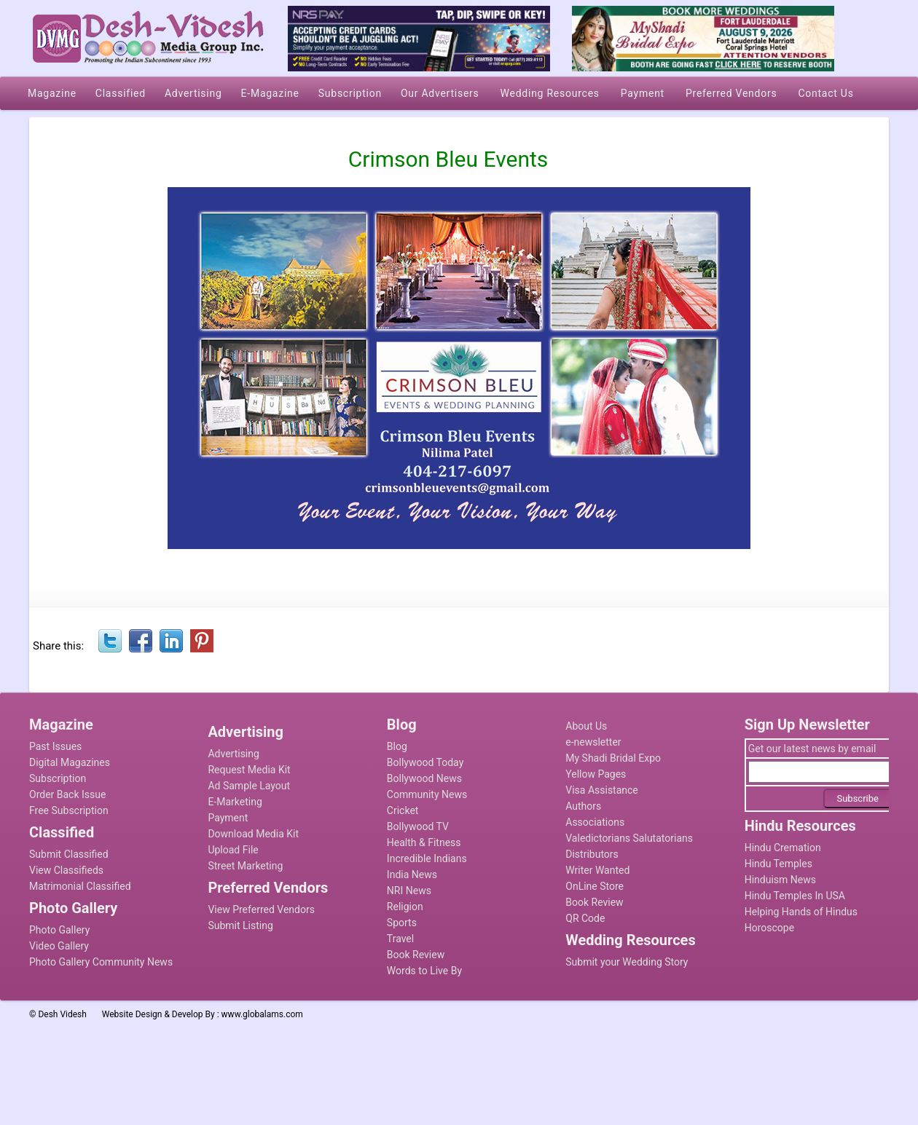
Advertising (233, 753)
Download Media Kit (253, 834)
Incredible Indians (427, 858)
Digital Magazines (69, 762)
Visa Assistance (601, 790)
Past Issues (55, 746)
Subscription (57, 778)
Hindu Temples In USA (795, 895)
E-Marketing (235, 802)
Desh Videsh (62, 1014)
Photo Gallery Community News (101, 962)
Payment (228, 818)
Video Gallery (59, 946)
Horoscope (769, 927)
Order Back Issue (67, 794)
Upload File (233, 850)
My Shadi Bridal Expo (613, 758)
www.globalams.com (262, 1014)
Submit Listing (240, 925)
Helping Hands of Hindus (801, 911)
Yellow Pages (595, 774)
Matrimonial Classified (80, 886)
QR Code (585, 918)
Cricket (403, 810)
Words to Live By (424, 970)
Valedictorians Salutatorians (629, 838)
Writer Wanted (597, 870)
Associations (594, 822)
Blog (397, 746)
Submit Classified (69, 854)
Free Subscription (69, 810)
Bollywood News (424, 778)
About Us (586, 726)
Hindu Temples (778, 863)
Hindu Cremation (783, 847)
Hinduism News (780, 879)
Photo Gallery (59, 930)
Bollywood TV (418, 826)
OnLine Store (594, 886)
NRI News (409, 890)
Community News (427, 794)
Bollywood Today (425, 762)
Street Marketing (245, 866)
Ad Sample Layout (249, 786)
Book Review (415, 954)
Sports (402, 922)
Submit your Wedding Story (626, 962)
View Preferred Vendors (261, 909)
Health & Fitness (424, 842)
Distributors (592, 854)
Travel (400, 938)
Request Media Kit (249, 769)
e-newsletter (593, 742)
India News (412, 874)
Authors (583, 806)
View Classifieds (66, 870)
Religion (405, 906)
